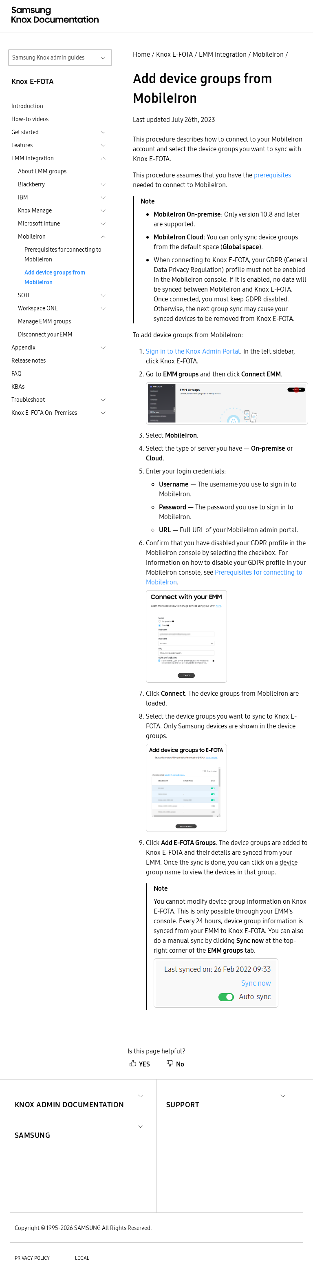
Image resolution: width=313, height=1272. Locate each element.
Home (141, 54)
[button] (69, 1095)
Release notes (28, 360)
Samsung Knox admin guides (48, 57)
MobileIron (268, 54)
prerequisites (272, 174)
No (175, 1064)
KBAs (17, 387)
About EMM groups (42, 171)
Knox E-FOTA (174, 54)
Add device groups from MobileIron (54, 277)
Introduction (27, 106)
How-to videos (29, 119)
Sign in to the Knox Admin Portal (193, 351)
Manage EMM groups (44, 321)
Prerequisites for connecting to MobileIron (62, 254)
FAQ (16, 373)
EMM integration (223, 54)
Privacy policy (32, 1257)
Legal (82, 1257)
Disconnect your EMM (45, 334)
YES (139, 1064)
